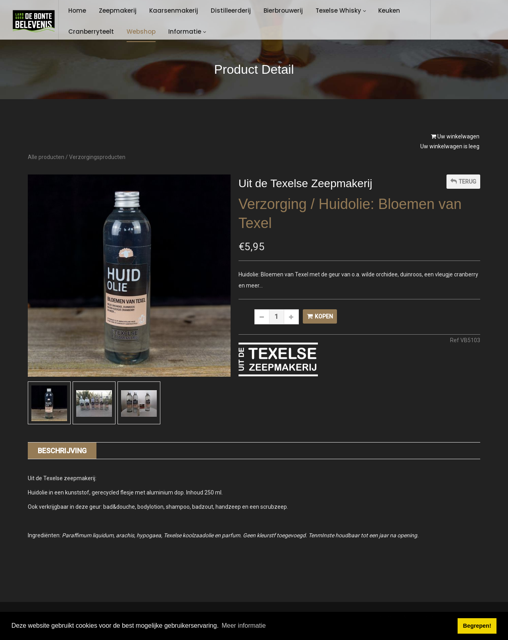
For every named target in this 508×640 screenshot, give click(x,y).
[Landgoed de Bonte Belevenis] (33, 21)
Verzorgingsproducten (97, 157)
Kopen (320, 316)
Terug (463, 181)
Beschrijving (62, 450)
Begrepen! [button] (477, 626)
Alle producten (46, 157)
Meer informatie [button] (243, 625)
